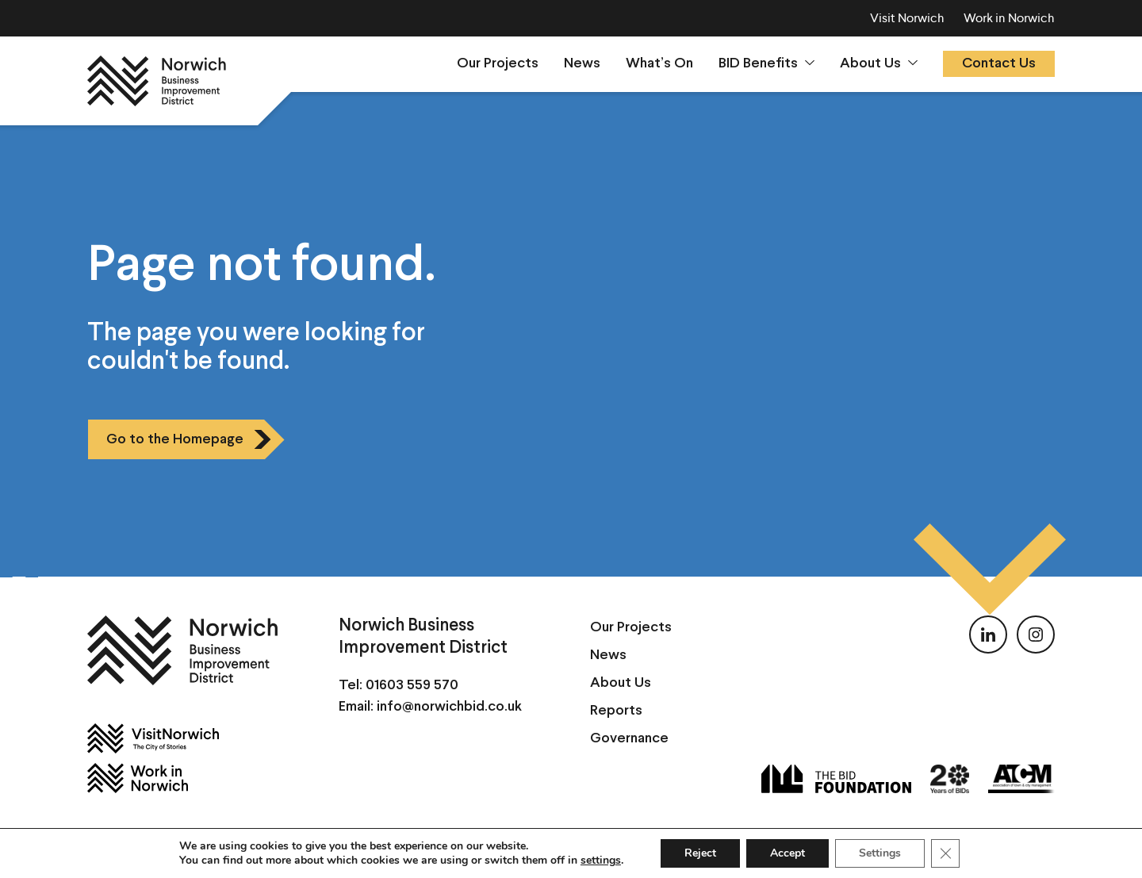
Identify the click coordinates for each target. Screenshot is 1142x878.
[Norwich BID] (156, 81)
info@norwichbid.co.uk (449, 707)
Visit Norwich (907, 18)
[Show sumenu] (809, 62)
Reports (616, 711)
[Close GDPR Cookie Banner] (945, 853)
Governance (629, 739)
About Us (870, 64)
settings (601, 860)
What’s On (659, 64)
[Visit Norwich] (194, 738)
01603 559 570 (412, 685)
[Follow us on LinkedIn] (988, 634)
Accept (787, 853)
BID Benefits (758, 64)
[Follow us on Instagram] (1036, 634)
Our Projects (497, 64)
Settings (880, 853)
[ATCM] (1021, 779)
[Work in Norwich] (194, 778)
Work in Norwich (1009, 18)
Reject (700, 853)
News (582, 64)
